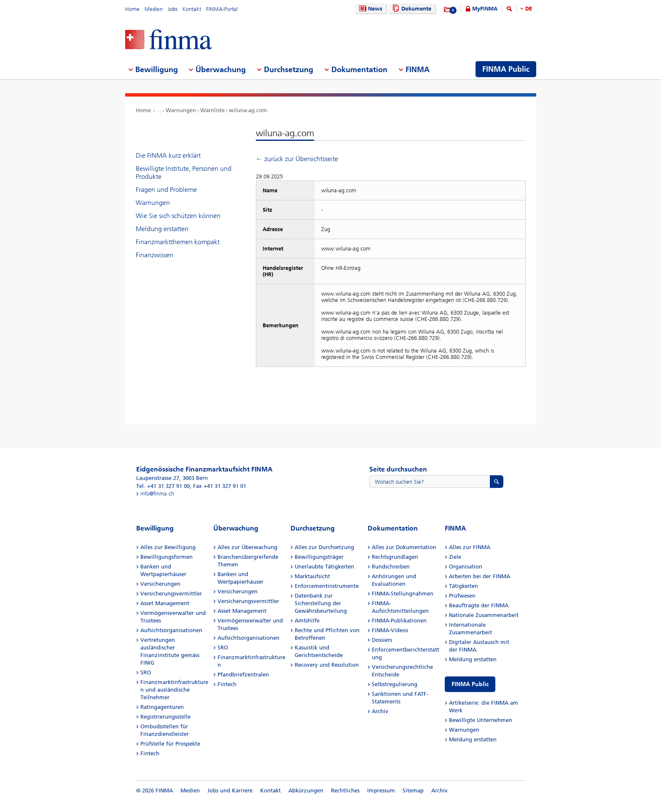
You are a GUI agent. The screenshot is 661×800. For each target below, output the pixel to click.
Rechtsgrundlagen (395, 557)
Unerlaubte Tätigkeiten (324, 566)
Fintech (149, 753)
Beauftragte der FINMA (478, 605)
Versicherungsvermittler (171, 593)
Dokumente (410, 8)
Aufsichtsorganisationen (171, 630)
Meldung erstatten (162, 229)
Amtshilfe (307, 620)
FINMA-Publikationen (399, 620)
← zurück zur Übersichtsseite (297, 159)
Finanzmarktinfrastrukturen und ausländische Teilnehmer (174, 689)
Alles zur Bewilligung (168, 547)
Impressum (381, 790)
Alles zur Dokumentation (404, 547)
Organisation (465, 566)
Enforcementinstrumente (327, 586)
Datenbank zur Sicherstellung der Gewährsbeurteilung (321, 603)
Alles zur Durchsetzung (324, 547)
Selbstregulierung (394, 684)
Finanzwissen (154, 255)
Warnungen (181, 110)
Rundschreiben (391, 566)
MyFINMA (484, 8)
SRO (145, 672)
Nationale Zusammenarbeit (484, 615)
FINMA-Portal (222, 9)
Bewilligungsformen (166, 557)
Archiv (380, 711)
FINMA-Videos (390, 630)
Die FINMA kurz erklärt (168, 155)
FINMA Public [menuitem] (505, 69)
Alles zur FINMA (469, 547)
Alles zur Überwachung (247, 547)
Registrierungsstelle (165, 717)
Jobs (172, 9)
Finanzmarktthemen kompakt (178, 242)
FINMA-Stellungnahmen (402, 593)
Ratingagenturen (162, 707)
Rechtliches (345, 790)
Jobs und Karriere (230, 790)
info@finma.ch (157, 493)
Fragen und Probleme (166, 190)
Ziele (455, 557)
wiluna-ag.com (248, 110)
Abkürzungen (305, 790)
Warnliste (212, 110)
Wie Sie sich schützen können (178, 216)
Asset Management (164, 603)
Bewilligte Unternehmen (480, 720)
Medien (154, 9)
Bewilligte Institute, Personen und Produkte (183, 172)
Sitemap (413, 790)
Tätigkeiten (463, 586)
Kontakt (192, 9)
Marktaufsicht (312, 576)
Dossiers (382, 640)
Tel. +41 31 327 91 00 (163, 486)
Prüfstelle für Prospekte (170, 744)
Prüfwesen (462, 596)
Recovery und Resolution (327, 665)
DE (528, 8)
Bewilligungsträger (319, 557)
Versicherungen (160, 584)
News (369, 8)
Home (132, 9)
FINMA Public (470, 684)
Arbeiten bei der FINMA (479, 576)
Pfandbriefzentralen (243, 674)
